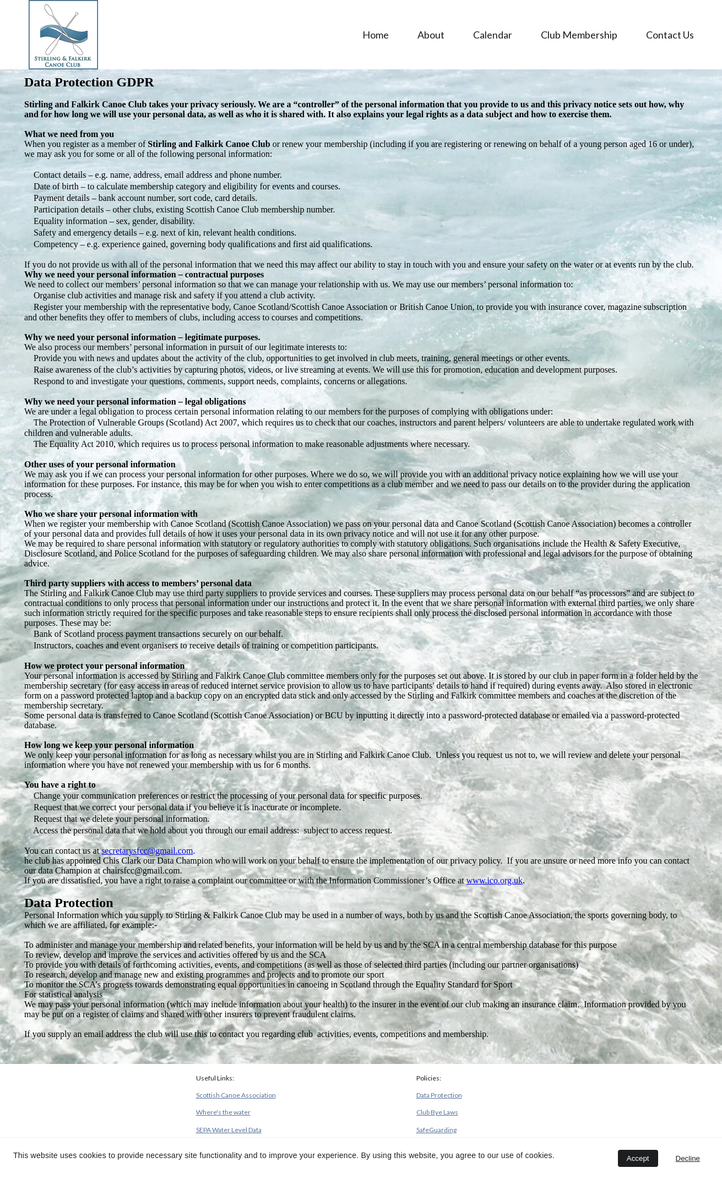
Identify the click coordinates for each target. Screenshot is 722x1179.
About (430, 35)
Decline (688, 1158)
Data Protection (439, 1095)
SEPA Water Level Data (229, 1130)
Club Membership (579, 35)
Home (375, 35)
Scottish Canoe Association (236, 1095)
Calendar (492, 35)
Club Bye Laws (437, 1112)
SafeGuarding (436, 1130)
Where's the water (223, 1112)
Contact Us (670, 35)
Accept (638, 1158)
